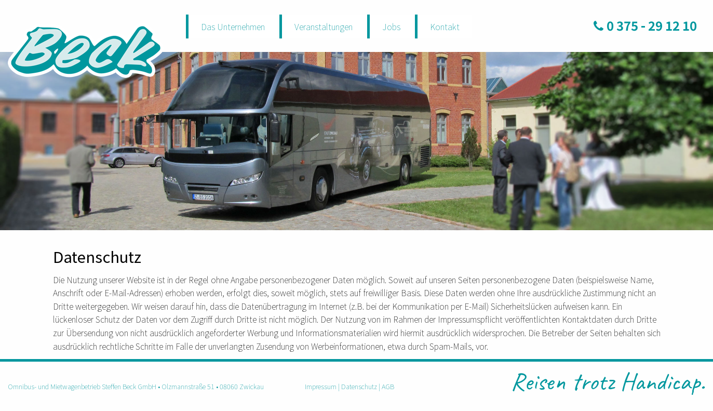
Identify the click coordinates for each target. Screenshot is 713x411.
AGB (388, 386)
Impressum (321, 386)
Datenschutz (359, 386)
